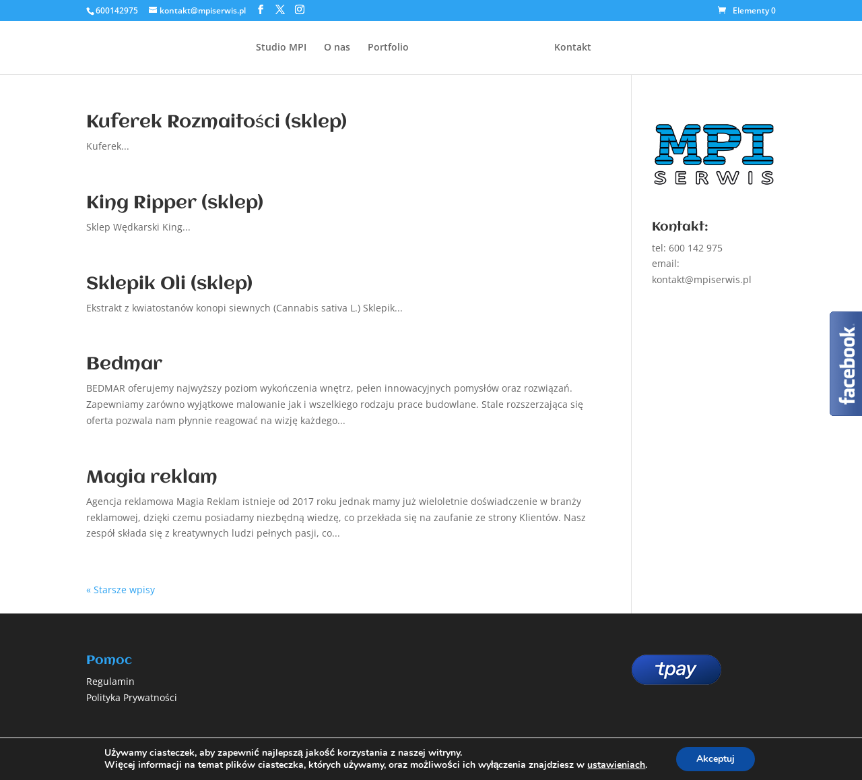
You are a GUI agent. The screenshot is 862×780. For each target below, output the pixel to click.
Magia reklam (152, 478)
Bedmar (124, 364)
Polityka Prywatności (131, 697)
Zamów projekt (736, 39)
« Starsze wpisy (120, 589)
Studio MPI (281, 47)
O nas (337, 47)
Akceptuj (715, 758)
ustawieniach (616, 765)
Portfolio (388, 47)
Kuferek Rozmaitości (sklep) (216, 122)
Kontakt (572, 47)
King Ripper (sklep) (174, 203)
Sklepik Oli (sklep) (169, 284)
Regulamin (110, 681)
